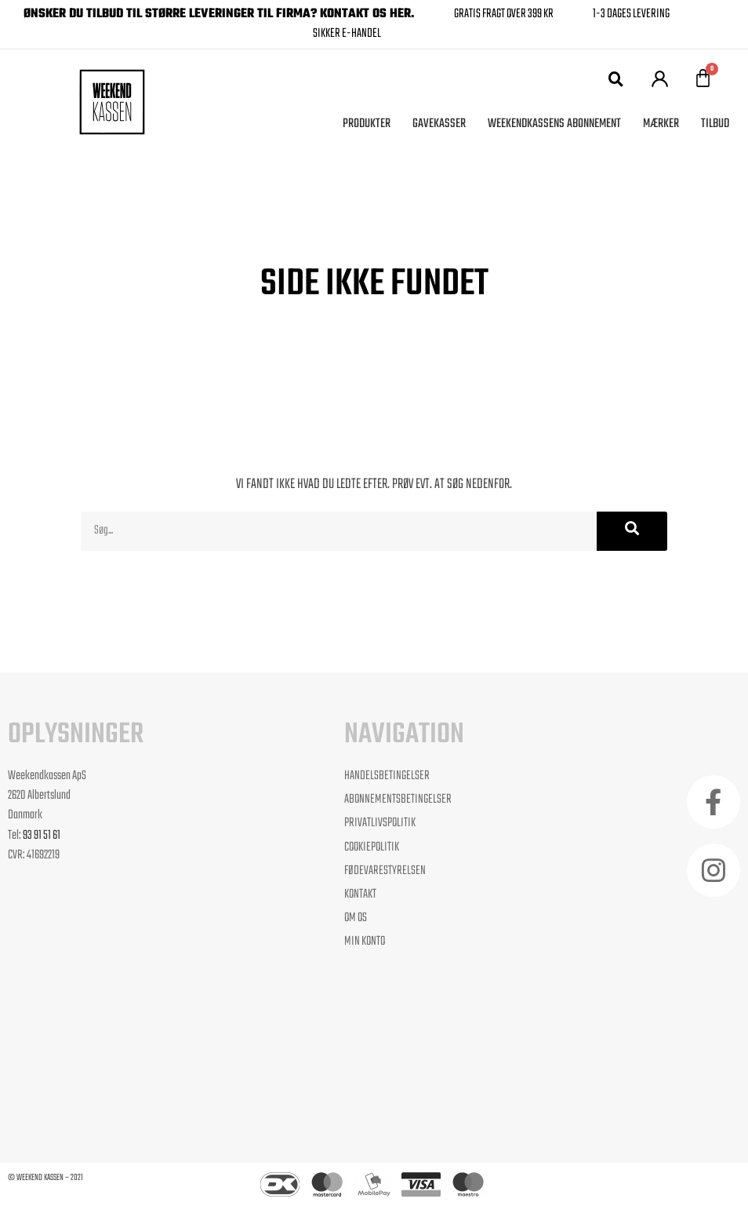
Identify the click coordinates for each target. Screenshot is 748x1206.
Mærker (661, 124)
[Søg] (632, 531)
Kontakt (360, 895)
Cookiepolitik (371, 848)
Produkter (366, 124)
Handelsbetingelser (387, 776)
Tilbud (715, 124)
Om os (355, 918)
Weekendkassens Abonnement (554, 124)
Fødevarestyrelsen (385, 871)
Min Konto (364, 942)
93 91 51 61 (41, 835)
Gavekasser (439, 124)
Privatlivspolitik (380, 823)
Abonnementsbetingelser (398, 800)
